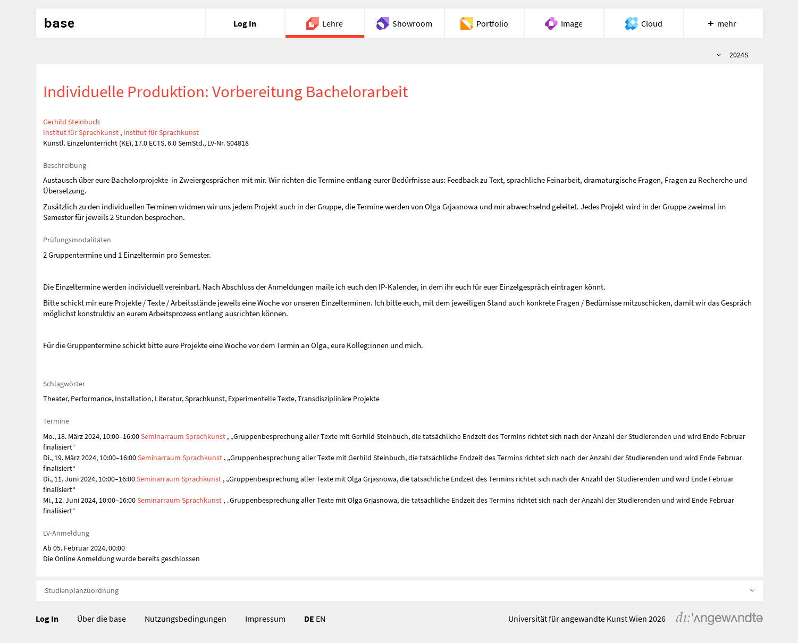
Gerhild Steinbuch (71, 121)
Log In (47, 618)
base (59, 23)
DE (309, 618)
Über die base (101, 618)
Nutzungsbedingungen (185, 618)
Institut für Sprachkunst (81, 132)
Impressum (265, 618)
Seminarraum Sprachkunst (183, 436)
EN (320, 618)
